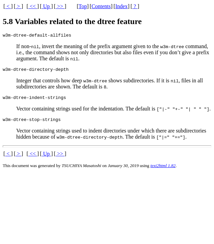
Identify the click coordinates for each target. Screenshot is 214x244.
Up (46, 6)
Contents (101, 6)
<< (32, 6)
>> (60, 6)
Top (82, 6)
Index (121, 6)
